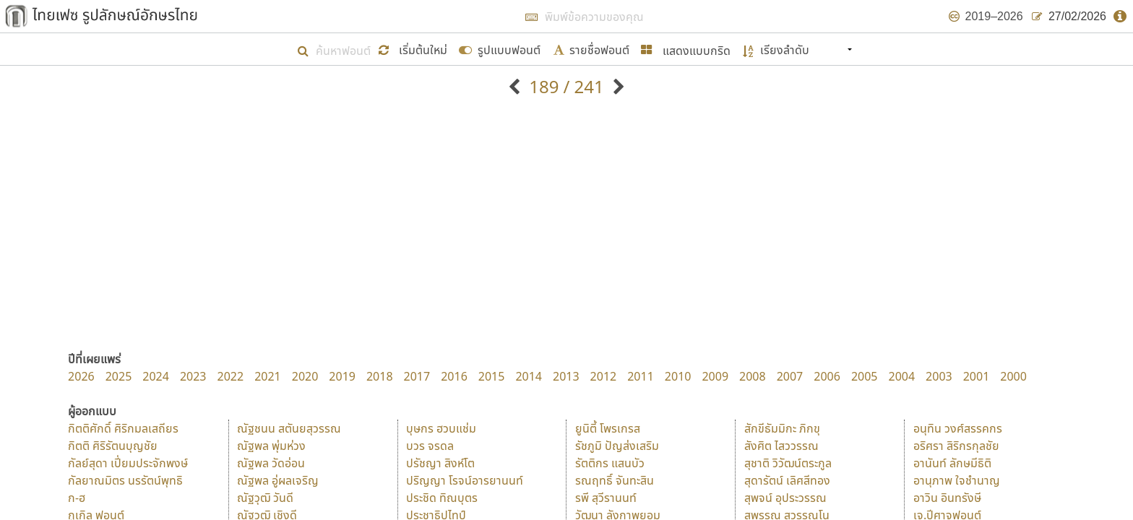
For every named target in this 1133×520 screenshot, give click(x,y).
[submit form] (499, 49)
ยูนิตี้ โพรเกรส (607, 428)
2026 (81, 376)
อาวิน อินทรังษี (947, 498)
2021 (267, 376)
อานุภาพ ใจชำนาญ (956, 480)
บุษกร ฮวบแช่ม (441, 428)
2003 (939, 376)
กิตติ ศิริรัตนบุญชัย (113, 446)
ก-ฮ (76, 498)
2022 (230, 376)
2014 (528, 376)
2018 (379, 376)
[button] (414, 49)
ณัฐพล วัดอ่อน (271, 463)
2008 (752, 376)
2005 (864, 376)
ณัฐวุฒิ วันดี (265, 498)
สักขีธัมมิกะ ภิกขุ (782, 428)
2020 (305, 376)
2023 (193, 376)
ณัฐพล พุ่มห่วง (271, 446)
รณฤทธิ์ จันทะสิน (614, 480)
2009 (715, 376)
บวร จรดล (430, 446)
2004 (901, 376)
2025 (118, 376)
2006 (827, 376)
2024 (155, 376)
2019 (342, 376)
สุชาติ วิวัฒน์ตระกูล (788, 463)
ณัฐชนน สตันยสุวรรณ (289, 428)
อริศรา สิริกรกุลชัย (956, 446)
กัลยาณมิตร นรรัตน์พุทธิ (125, 480)
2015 (491, 376)
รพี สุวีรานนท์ (606, 498)
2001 (976, 376)
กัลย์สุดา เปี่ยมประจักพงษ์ (128, 463)
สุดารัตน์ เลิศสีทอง (787, 480)
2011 (640, 376)
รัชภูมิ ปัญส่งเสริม (617, 446)
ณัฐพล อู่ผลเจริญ (278, 480)
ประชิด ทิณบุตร (442, 498)
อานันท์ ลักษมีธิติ (952, 463)
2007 (790, 376)
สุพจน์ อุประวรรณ (785, 498)
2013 (566, 376)
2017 (417, 376)
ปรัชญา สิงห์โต (440, 463)
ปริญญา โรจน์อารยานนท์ (464, 480)
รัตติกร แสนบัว (610, 463)
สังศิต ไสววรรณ (781, 446)
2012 (603, 376)
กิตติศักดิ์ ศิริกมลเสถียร (123, 428)
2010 (678, 376)
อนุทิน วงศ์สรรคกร (957, 428)
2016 (454, 376)
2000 (1013, 376)
